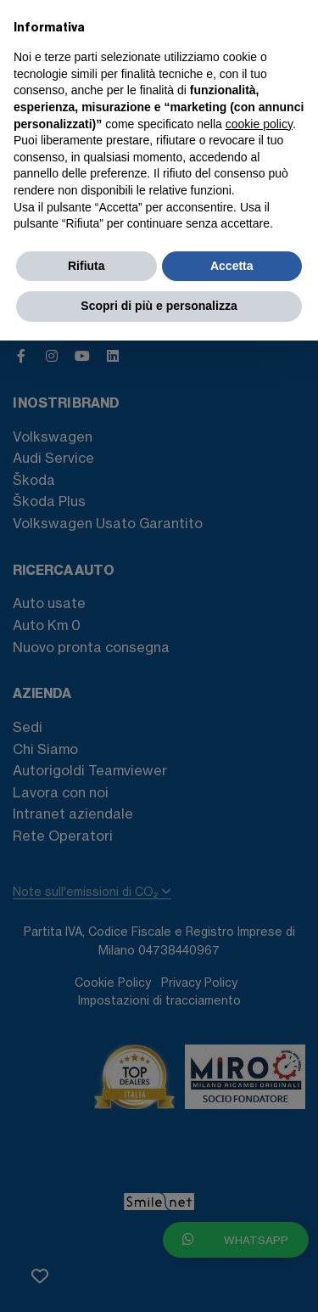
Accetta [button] (232, 266)
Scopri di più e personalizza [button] (159, 306)
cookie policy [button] (259, 124)
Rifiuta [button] (86, 266)
